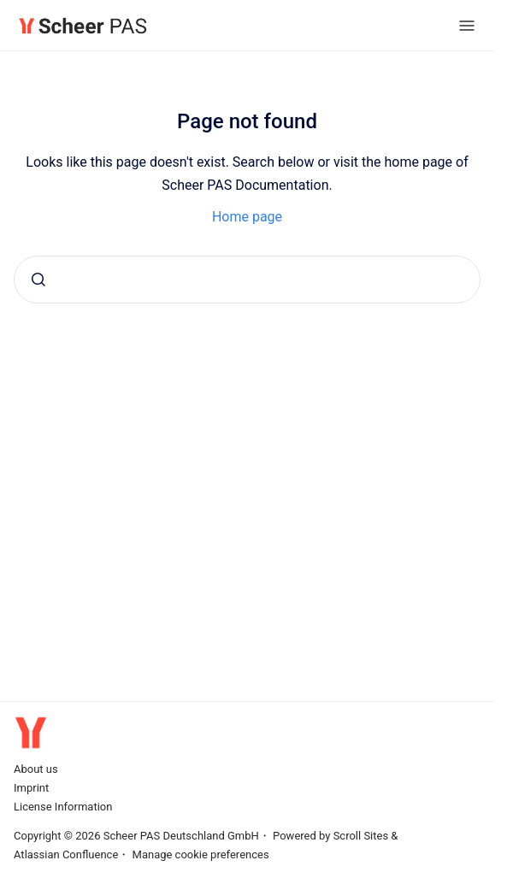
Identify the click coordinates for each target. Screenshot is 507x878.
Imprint (31, 787)
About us (36, 769)
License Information (63, 806)
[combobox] (247, 279)
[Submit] (38, 279)
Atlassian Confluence (66, 854)
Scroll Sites (361, 835)
